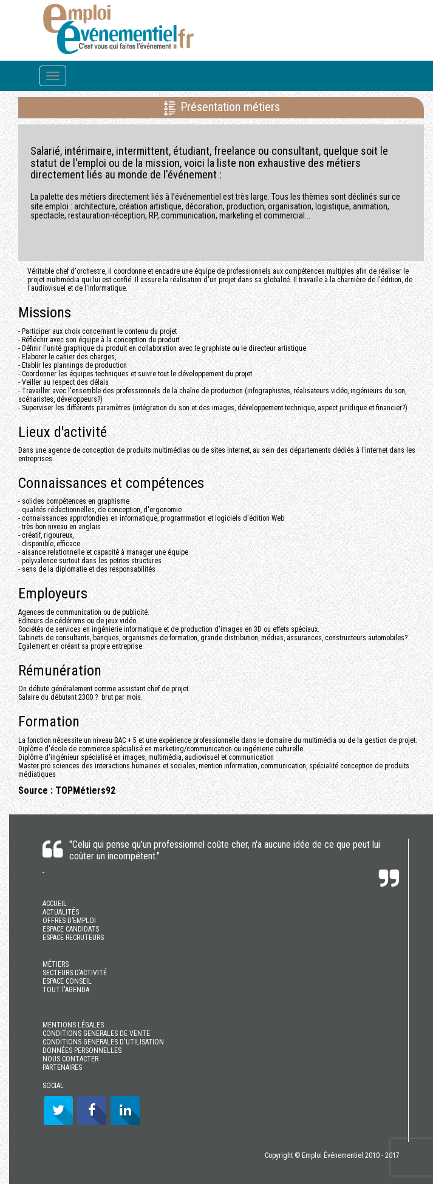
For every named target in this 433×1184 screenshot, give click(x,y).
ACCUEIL (55, 903)
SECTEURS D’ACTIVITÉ (75, 973)
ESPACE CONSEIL (67, 981)
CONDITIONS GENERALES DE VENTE (96, 1033)
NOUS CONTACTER (70, 1059)
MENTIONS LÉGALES (73, 1025)
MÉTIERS (56, 964)
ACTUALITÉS (61, 912)
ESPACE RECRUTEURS (73, 937)
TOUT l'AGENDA (66, 990)
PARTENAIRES (62, 1067)
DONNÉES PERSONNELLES (82, 1050)
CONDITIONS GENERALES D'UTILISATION (103, 1042)
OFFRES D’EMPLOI (69, 920)
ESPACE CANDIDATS (71, 929)
